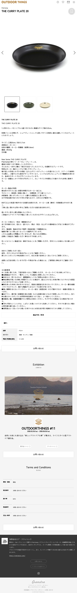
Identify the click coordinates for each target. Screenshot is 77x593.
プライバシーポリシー (37, 590)
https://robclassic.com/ (17, 556)
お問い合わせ (49, 590)
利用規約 (26, 590)
